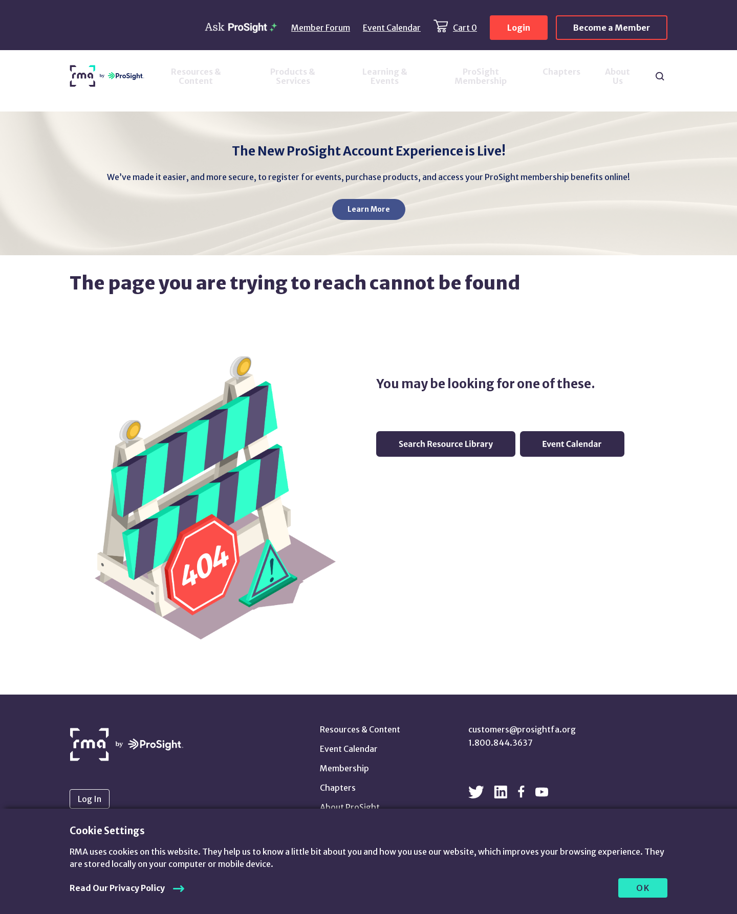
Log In (89, 799)
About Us (617, 76)
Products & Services (292, 76)
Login (518, 28)
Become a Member (611, 28)
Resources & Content (196, 76)
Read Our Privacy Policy (117, 888)
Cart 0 (465, 28)
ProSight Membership (480, 76)
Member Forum (320, 28)
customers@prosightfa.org (522, 729)
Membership (344, 768)
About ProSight (350, 807)
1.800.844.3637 (500, 743)
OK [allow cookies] (643, 888)
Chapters (561, 71)
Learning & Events (384, 76)
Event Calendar (392, 28)
